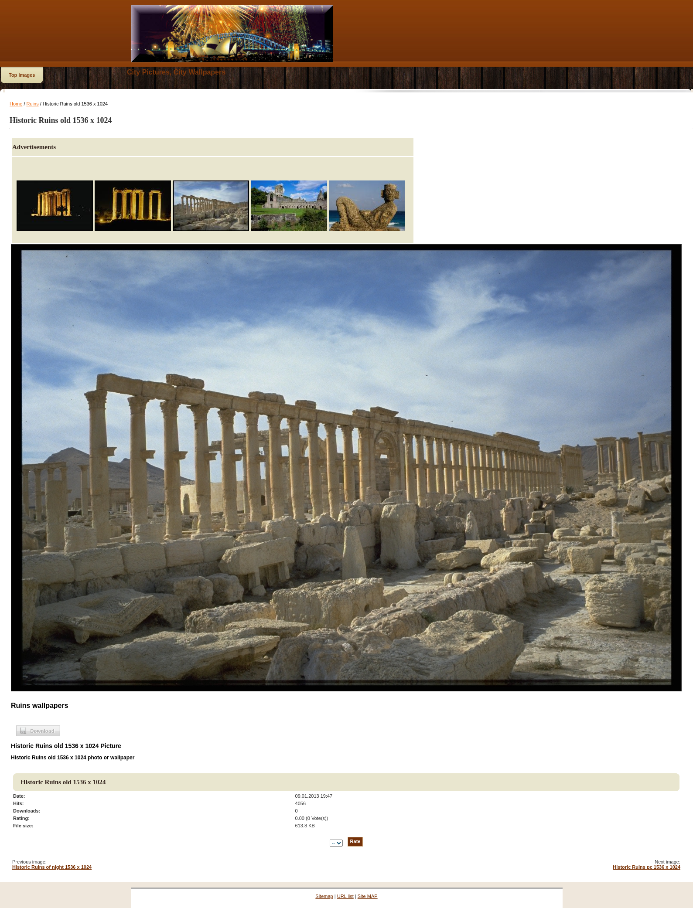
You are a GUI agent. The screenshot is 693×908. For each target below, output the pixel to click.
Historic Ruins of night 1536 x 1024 (52, 867)
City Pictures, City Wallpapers (176, 72)
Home (16, 103)
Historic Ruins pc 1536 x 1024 (646, 867)
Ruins (33, 103)
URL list (345, 896)
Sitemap (324, 896)
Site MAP (368, 896)
